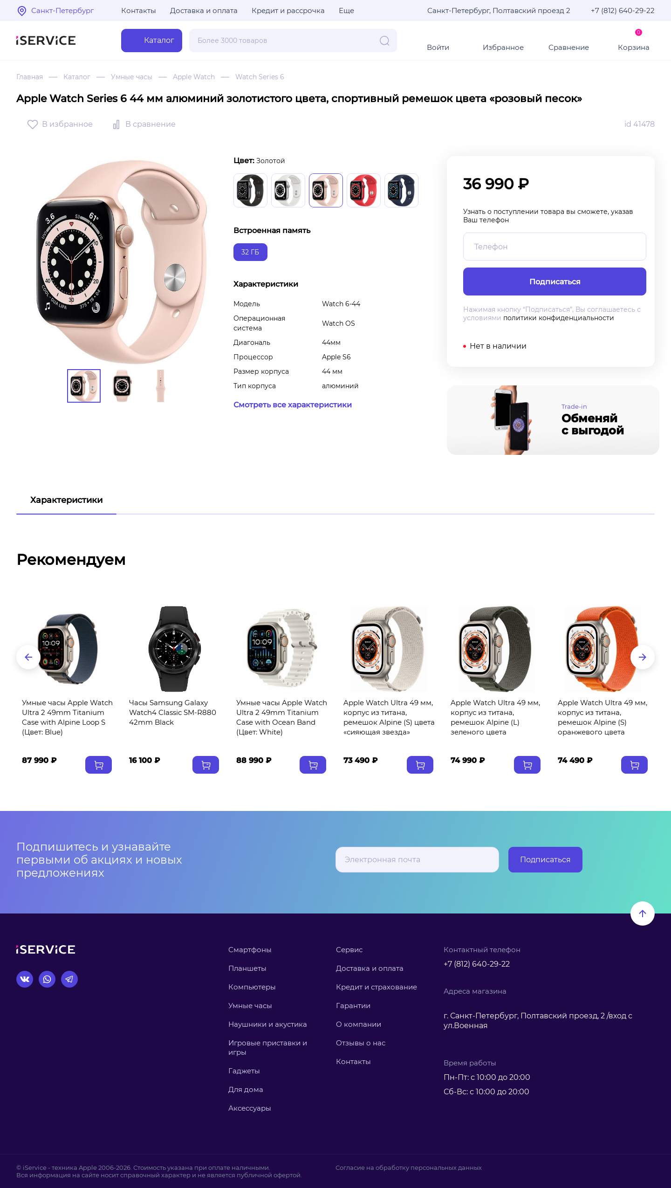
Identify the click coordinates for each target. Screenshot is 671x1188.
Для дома (245, 1089)
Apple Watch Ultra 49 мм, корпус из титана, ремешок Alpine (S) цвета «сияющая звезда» (389, 717)
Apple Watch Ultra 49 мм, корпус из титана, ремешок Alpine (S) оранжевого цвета (602, 717)
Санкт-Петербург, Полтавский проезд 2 (498, 10)
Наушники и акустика (267, 1024)
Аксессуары (249, 1108)
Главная (29, 77)
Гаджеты (244, 1070)
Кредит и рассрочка (288, 10)
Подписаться (545, 859)
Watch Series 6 (259, 77)
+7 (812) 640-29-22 (623, 10)
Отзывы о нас (360, 1042)
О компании (358, 1024)
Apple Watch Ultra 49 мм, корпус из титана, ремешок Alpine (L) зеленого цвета (495, 717)
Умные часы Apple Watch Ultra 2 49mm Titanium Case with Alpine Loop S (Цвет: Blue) (67, 717)
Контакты (138, 10)
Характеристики (66, 500)
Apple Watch (194, 77)
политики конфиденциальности (558, 318)
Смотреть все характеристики (292, 404)
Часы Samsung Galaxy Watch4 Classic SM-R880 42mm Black (172, 712)
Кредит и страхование (376, 986)
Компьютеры (252, 986)
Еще (346, 10)
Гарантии (353, 1005)
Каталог (76, 77)
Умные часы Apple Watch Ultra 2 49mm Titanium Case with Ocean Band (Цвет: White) (281, 717)
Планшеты (247, 968)
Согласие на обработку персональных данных (409, 1167)
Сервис (349, 949)
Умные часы (131, 77)
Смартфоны (250, 949)
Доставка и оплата (204, 10)
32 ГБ (250, 252)
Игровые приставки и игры (267, 1047)
